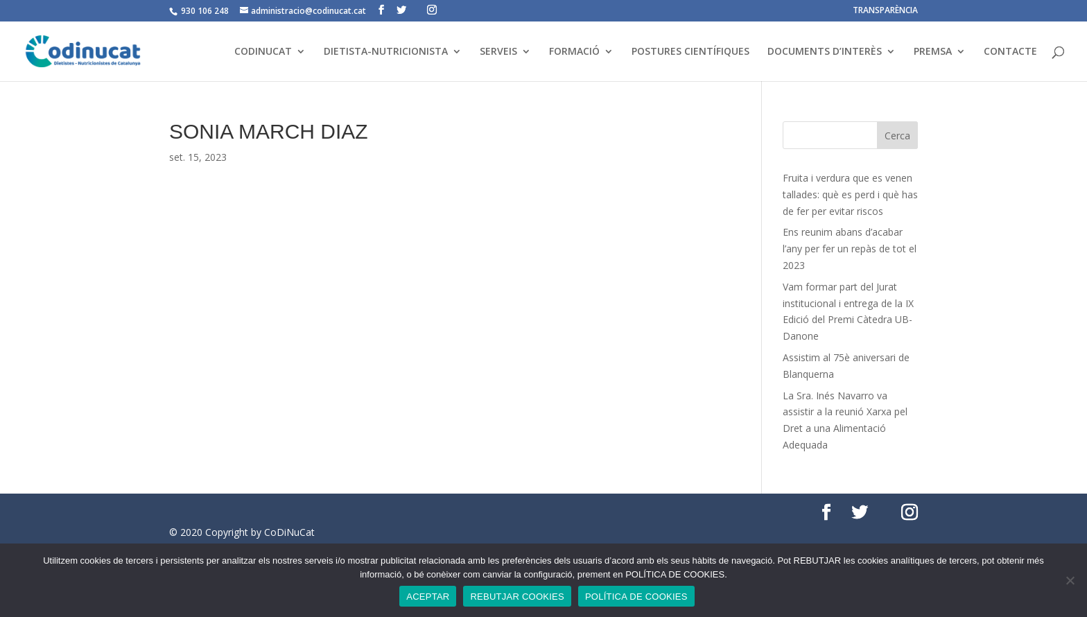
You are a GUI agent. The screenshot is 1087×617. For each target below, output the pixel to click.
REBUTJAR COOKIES (517, 596)
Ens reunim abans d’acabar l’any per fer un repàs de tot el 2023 (849, 248)
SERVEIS (498, 52)
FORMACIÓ (574, 52)
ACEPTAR (427, 596)
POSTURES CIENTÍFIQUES (690, 52)
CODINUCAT (263, 52)
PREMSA (933, 52)
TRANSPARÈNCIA (885, 11)
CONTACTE (1010, 52)
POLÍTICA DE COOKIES (636, 596)
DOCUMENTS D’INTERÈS (824, 52)
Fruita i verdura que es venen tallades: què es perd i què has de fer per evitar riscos (850, 194)
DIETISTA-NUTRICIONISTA (386, 52)
